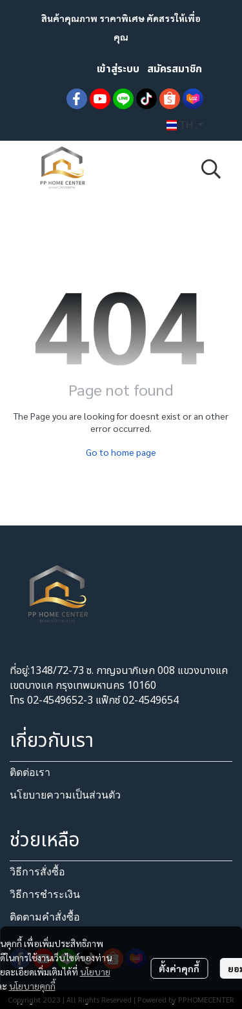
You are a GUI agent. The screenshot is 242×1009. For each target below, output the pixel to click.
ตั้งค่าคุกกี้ (179, 968)
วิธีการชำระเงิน (45, 894)
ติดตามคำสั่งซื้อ (45, 917)
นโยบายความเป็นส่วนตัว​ (65, 795)
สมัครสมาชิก (174, 69)
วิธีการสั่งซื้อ (37, 872)
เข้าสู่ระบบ (118, 69)
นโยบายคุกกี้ (32, 986)
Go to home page (121, 452)
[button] (184, 125)
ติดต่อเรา (30, 772)
